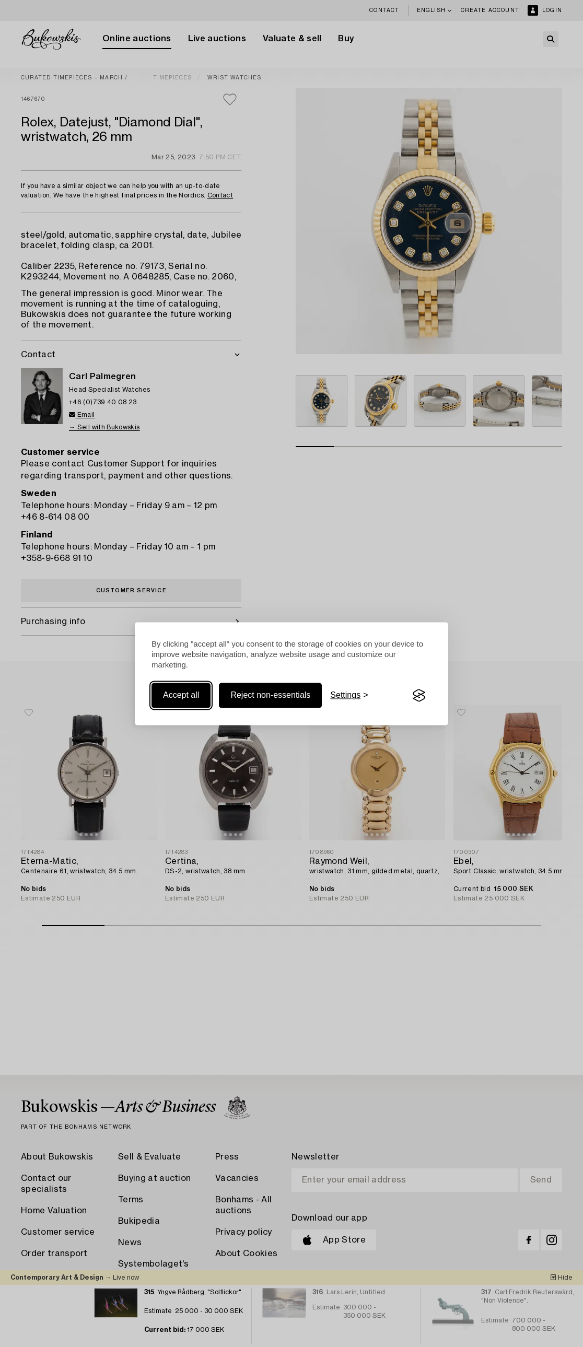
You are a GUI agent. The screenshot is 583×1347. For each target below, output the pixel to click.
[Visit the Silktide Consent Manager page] (419, 695)
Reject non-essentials (270, 695)
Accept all (181, 695)
